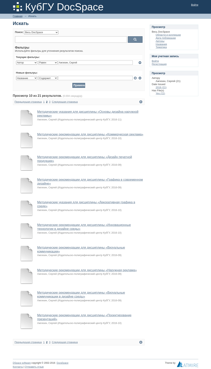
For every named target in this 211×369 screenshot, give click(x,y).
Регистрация (159, 64)
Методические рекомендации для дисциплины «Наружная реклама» (87, 270)
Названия (161, 44)
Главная (17, 16)
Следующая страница (65, 101)
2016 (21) (161, 87)
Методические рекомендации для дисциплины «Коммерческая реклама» (90, 134)
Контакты (18, 366)
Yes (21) (160, 93)
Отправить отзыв (34, 366)
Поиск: (19, 32)
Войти (194, 4)
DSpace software (22, 363)
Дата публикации (166, 37)
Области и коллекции (168, 34)
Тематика (161, 47)
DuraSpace (62, 363)
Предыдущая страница (28, 101)
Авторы (160, 41)
